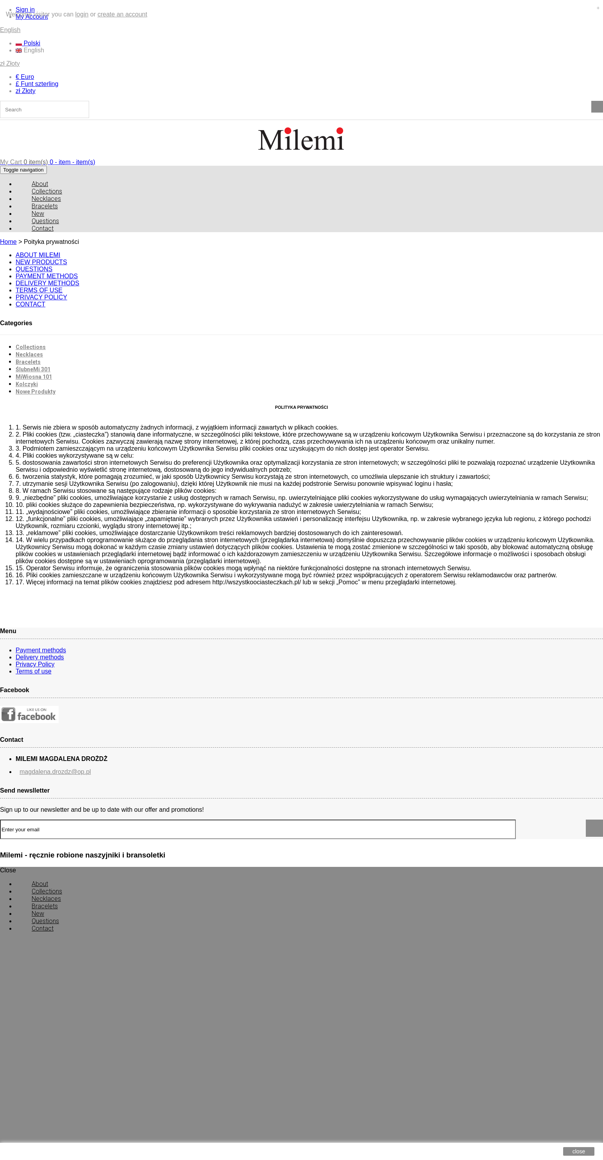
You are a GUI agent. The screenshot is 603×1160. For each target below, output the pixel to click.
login (82, 14)
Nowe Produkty (35, 391)
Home (8, 241)
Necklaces (29, 354)
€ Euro (25, 76)
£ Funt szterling (37, 84)
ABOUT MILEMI (38, 255)
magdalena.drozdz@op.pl (55, 771)
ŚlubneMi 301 (33, 369)
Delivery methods (40, 657)
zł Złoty (10, 63)
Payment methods (41, 650)
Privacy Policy (35, 664)
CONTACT (30, 304)
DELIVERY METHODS (47, 283)
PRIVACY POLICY (41, 297)
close (579, 1151)
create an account (122, 14)
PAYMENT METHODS (47, 276)
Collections (31, 347)
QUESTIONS (34, 269)
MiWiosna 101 (34, 377)
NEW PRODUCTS (41, 262)
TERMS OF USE (39, 290)
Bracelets (28, 362)
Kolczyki (27, 384)
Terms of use (34, 671)
